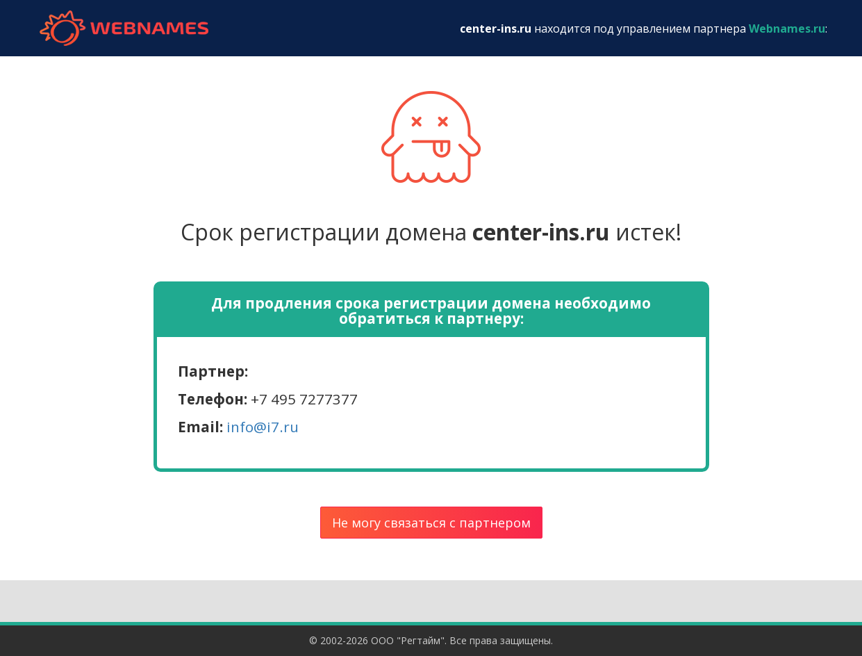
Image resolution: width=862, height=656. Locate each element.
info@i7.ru (262, 426)
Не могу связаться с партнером (431, 522)
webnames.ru (124, 28)
